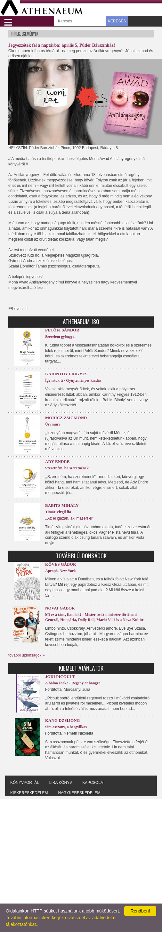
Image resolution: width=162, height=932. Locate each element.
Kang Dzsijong (62, 720)
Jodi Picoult (60, 676)
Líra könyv (60, 782)
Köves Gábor (60, 564)
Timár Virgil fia (58, 512)
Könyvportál (24, 782)
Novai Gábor (60, 608)
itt (26, 309)
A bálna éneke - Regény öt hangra (73, 683)
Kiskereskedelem (29, 793)
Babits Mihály (62, 505)
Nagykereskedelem (79, 793)
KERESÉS (117, 21)
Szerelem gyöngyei (60, 336)
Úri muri (52, 424)
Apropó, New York (60, 571)
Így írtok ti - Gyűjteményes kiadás (73, 380)
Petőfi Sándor (62, 330)
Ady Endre (57, 461)
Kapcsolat (93, 782)
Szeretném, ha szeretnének (67, 468)
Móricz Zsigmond (66, 417)
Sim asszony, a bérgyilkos (66, 727)
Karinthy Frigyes (66, 373)
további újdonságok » (26, 655)
